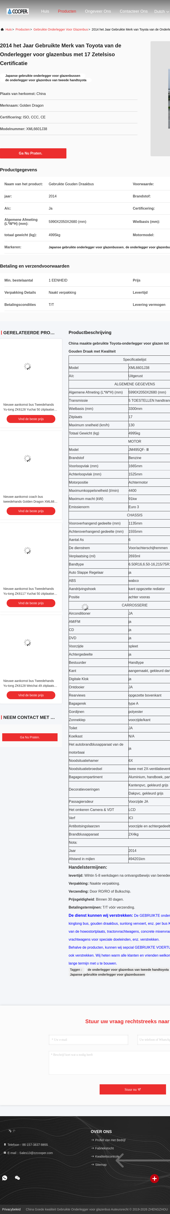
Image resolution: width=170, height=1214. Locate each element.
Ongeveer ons (98, 11)
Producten (67, 11)
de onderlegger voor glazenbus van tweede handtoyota (128, 969)
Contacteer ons (134, 11)
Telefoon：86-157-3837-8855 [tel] (25, 1144)
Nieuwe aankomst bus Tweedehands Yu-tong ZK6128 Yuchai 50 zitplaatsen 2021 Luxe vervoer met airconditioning (29, 409)
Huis (45, 11)
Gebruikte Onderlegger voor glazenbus (60, 29)
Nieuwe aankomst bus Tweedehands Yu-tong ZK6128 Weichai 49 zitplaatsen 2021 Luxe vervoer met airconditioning (30, 685)
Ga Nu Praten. (33, 153)
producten (22, 29)
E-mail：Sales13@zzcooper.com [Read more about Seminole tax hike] (28, 1153)
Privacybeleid (11, 1209)
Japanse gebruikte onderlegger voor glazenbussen (107, 974)
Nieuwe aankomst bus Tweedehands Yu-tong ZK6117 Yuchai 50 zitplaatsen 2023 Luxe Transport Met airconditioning (31, 593)
